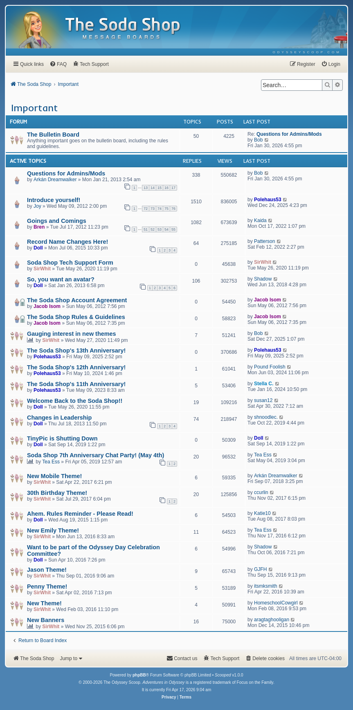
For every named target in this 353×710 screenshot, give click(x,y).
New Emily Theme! (53, 530)
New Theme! (44, 603)
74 (159, 209)
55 (173, 229)
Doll (38, 248)
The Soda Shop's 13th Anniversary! (76, 350)
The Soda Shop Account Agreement (77, 300)
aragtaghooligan (271, 619)
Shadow (263, 279)
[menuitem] (307, 52)
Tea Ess (51, 462)
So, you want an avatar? (60, 279)
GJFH (260, 569)
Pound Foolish (270, 367)
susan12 (263, 400)
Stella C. (263, 383)
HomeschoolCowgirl (276, 603)
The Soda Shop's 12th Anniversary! (76, 367)
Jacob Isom (47, 306)
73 (153, 209)
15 (159, 188)
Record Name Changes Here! (67, 241)
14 (153, 188)
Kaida (260, 220)
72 (146, 209)
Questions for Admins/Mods (289, 134)
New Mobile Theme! (54, 476)
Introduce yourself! (53, 200)
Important (34, 107)
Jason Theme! (47, 569)
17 (173, 188)
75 (166, 209)
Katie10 (262, 513)
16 (166, 188)
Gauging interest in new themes (71, 333)
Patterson (264, 241)
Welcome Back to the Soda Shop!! (74, 401)
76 (173, 209)
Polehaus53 (267, 199)
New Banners (45, 620)
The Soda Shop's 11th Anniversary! (76, 384)
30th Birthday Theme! (57, 493)
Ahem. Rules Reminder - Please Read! (80, 513)
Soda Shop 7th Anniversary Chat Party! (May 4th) (95, 455)
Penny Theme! (47, 586)
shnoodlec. (266, 417)
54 (166, 229)
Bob (258, 140)
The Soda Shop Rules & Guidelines (76, 317)
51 (146, 229)
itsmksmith (265, 586)
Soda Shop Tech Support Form (70, 262)
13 (146, 188)
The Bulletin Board (53, 134)
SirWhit (42, 269)
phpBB (139, 675)
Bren (39, 227)
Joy (37, 206)
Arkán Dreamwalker (55, 179)
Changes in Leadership (59, 417)
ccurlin (261, 492)
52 (153, 229)
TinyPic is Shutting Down (62, 438)
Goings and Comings (56, 221)
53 (159, 229)
